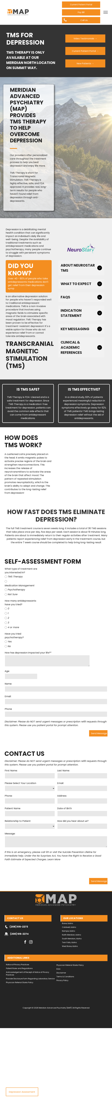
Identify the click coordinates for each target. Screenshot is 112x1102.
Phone (8, 709)
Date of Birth (64, 808)
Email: (8, 696)
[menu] (105, 12)
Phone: (8, 795)
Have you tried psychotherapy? (14, 635)
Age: (7, 671)
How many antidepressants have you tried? (20, 602)
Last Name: (63, 770)
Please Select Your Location (20, 783)
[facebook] (25, 929)
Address (61, 795)
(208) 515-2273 (19, 913)
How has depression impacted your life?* (28, 652)
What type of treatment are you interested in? (21, 570)
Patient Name (12, 808)
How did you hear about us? (73, 821)
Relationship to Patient (18, 821)
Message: (10, 833)
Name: (8, 683)
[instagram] (30, 929)
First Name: (11, 770)
